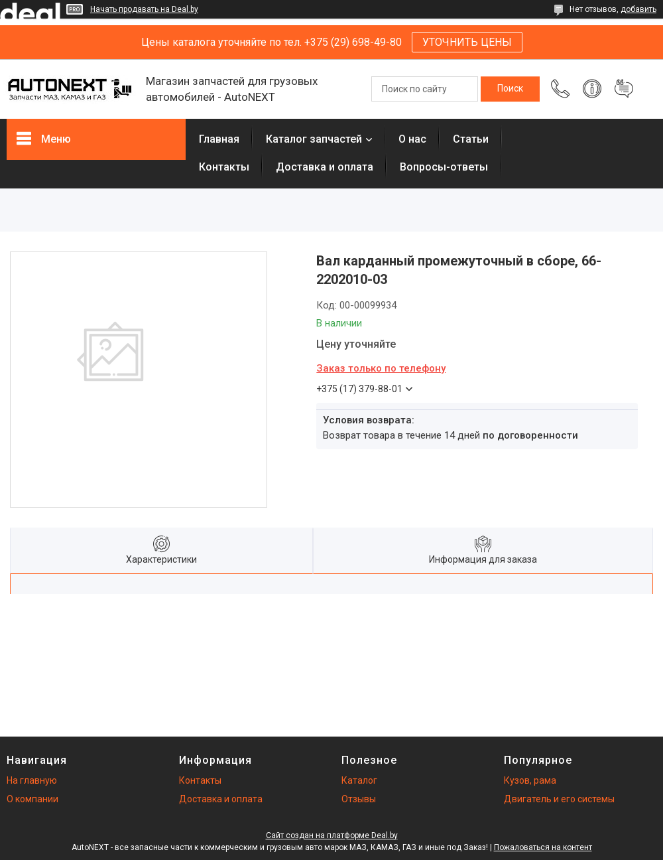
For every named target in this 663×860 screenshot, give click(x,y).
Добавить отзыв (624, 89)
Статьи (471, 139)
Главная (219, 139)
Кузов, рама (530, 780)
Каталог (359, 780)
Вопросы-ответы (444, 167)
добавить (638, 9)
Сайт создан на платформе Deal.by (332, 835)
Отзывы (358, 799)
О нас (412, 139)
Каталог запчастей (314, 139)
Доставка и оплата (324, 167)
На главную (32, 780)
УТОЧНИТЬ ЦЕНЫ (467, 42)
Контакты (224, 167)
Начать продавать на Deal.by (144, 9)
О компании (32, 799)
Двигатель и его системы (559, 799)
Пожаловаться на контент (543, 847)
